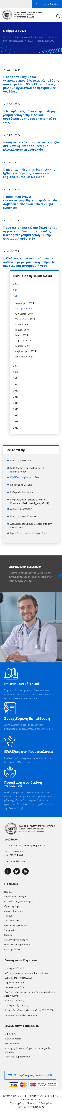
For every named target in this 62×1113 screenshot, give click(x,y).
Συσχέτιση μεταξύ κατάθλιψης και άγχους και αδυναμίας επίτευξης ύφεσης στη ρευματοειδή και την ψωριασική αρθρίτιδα (30, 233)
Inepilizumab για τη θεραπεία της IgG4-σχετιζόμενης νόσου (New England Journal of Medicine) (29, 173)
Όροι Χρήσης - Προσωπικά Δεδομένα (31, 1103)
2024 (30, 40)
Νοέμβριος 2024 (46, 40)
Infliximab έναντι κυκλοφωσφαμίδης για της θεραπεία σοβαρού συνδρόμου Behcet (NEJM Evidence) (30, 202)
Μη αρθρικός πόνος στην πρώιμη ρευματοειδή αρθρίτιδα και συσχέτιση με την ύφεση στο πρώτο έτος (29, 116)
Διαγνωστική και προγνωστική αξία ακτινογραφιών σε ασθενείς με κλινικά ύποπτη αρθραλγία (31, 145)
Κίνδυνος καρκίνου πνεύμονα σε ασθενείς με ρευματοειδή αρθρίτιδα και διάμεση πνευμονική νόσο (29, 262)
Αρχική (7, 37)
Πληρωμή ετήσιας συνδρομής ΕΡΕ (33, 1075)
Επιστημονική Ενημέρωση (29, 37)
